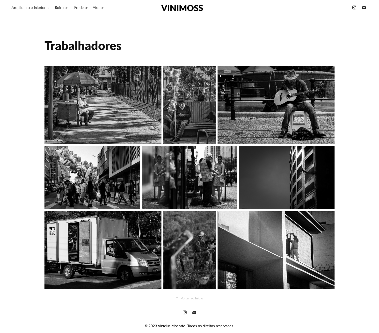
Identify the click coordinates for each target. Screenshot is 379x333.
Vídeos (98, 7)
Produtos (81, 7)
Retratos (61, 7)
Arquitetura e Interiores (30, 7)
